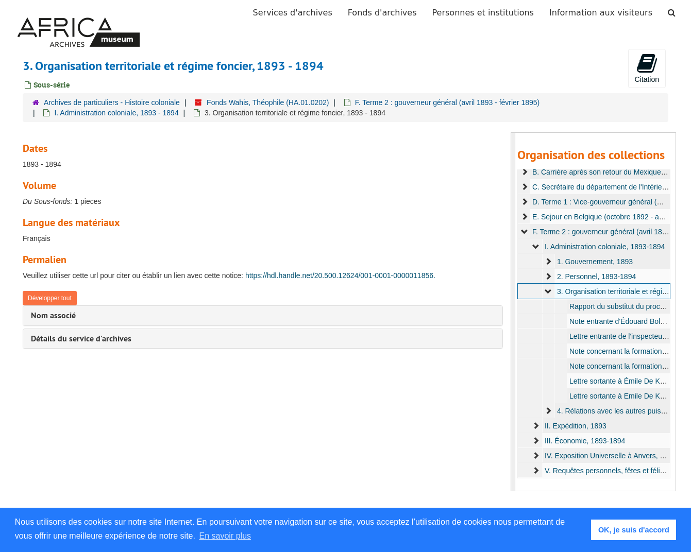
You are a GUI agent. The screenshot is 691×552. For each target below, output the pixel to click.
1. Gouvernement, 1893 (595, 261)
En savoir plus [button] (225, 535)
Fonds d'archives (382, 13)
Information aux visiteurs (600, 13)
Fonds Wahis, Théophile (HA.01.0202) (268, 102)
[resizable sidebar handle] (513, 312)
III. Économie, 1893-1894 (585, 441)
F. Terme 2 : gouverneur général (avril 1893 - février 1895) (447, 102)
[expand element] (524, 172)
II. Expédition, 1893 (575, 426)
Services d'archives (292, 13)
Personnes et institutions (483, 13)
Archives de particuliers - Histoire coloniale (112, 102)
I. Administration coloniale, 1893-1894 (605, 247)
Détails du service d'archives (81, 338)
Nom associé (53, 315)
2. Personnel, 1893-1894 (596, 276)
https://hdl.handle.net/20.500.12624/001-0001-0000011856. (340, 275)
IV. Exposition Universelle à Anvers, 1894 (610, 456)
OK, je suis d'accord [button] (633, 530)
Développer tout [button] (50, 298)
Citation (647, 68)
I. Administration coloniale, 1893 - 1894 (116, 113)
